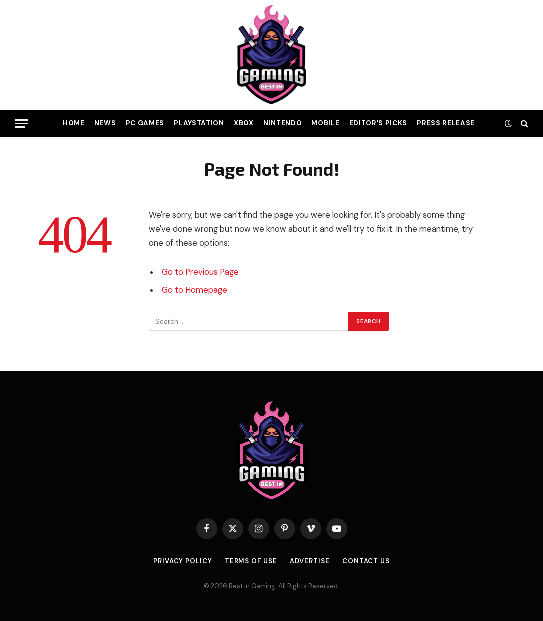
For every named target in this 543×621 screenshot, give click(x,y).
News (105, 123)
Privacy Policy (182, 561)
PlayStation (199, 123)
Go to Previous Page (200, 272)
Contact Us (366, 561)
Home (74, 123)
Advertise (310, 561)
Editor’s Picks (378, 123)
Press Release (446, 123)
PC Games (145, 123)
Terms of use (251, 561)
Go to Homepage (194, 290)
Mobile (325, 123)
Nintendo (282, 123)
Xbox (244, 123)
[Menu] (21, 123)
